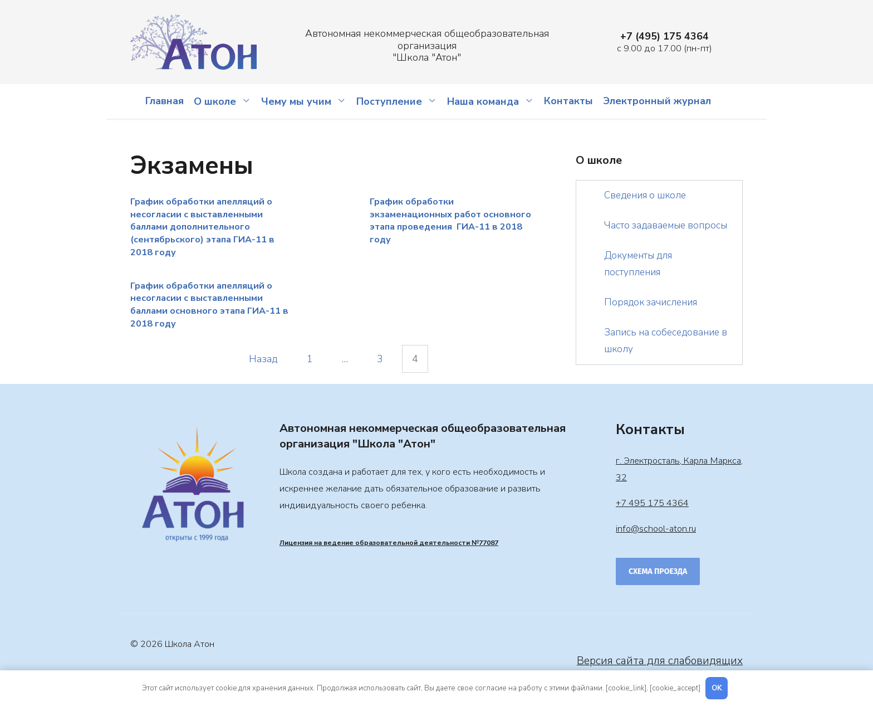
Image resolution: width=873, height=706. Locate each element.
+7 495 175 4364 (652, 503)
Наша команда (483, 101)
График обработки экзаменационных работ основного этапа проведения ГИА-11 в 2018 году (450, 221)
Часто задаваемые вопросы (665, 225)
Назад (263, 359)
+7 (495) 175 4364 (664, 36)
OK (717, 688)
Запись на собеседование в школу (665, 341)
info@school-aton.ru (656, 529)
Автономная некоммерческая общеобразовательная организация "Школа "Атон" (427, 45)
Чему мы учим (296, 101)
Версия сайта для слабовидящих (660, 660)
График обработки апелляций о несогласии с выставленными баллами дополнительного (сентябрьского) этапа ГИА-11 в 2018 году (202, 227)
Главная (164, 101)
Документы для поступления (638, 264)
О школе (215, 101)
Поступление (389, 101)
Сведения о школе (645, 195)
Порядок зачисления (650, 302)
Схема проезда (658, 571)
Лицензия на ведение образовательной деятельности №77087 (388, 542)
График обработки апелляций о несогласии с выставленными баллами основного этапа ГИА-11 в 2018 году (209, 304)
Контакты (568, 101)
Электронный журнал (657, 101)
